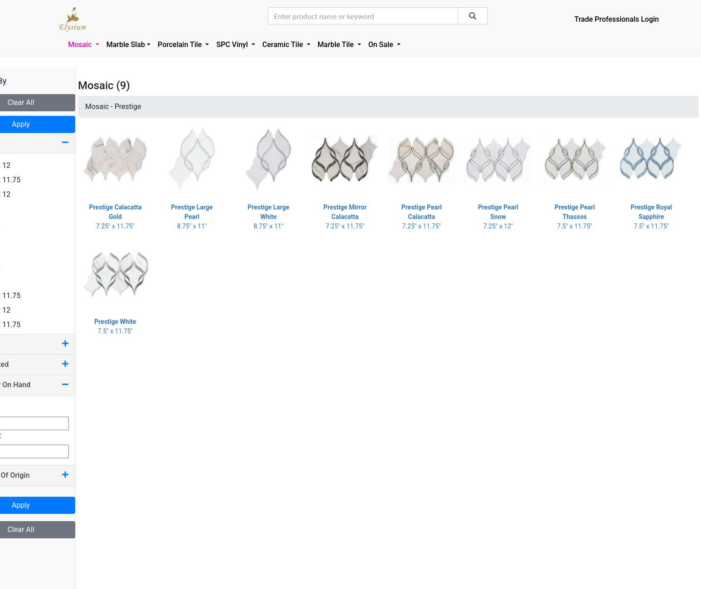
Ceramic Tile (283, 44)
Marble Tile (337, 44)
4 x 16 (20, 252)
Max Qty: (21, 435)
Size (54, 142)
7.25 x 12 (25, 310)
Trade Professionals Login (616, 19)
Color (54, 344)
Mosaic (80, 44)
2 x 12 (20, 223)
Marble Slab (125, 44)
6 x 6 (18, 281)
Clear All (54, 102)
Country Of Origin (54, 475)
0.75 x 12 (25, 165)
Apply (54, 124)
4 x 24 (20, 266)
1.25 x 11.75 (30, 180)
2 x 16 (20, 237)
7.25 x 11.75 (30, 295)
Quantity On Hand (54, 384)
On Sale (381, 44)
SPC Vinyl (233, 44)
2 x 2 (18, 208)
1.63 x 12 (25, 194)
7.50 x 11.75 (30, 324)
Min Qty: (20, 407)
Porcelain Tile (180, 44)
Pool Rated (54, 364)
